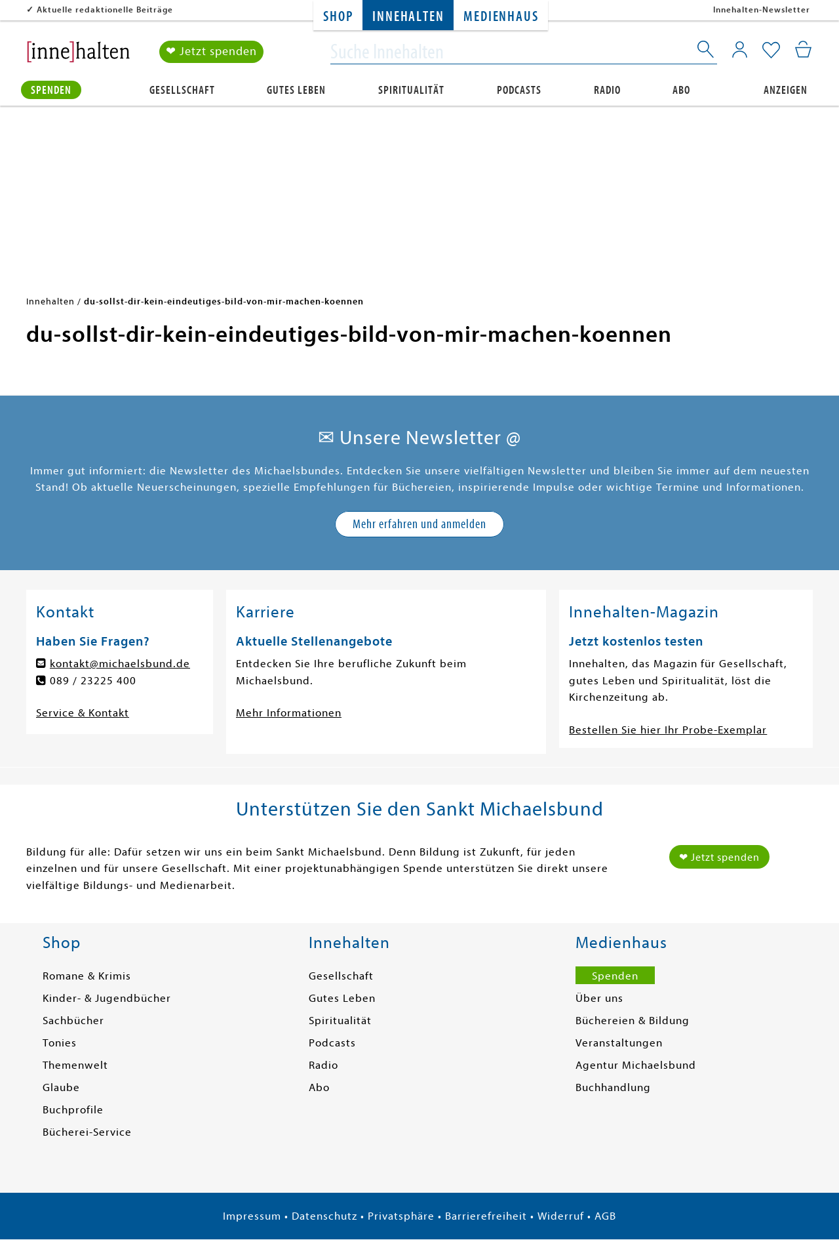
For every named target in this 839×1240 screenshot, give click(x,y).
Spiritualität (411, 89)
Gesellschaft (182, 89)
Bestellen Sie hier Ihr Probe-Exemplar (668, 730)
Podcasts (519, 89)
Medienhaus (500, 17)
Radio (607, 89)
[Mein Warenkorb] (803, 49)
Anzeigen (786, 89)
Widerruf (560, 1216)
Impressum (252, 1216)
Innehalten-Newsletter (761, 9)
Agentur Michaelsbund (636, 1065)
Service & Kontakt (82, 713)
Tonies (60, 1043)
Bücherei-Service (87, 1132)
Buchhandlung (613, 1087)
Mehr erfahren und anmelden (419, 523)
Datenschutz (324, 1216)
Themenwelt (75, 1065)
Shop (338, 17)
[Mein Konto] (739, 49)
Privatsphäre (401, 1216)
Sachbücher (73, 1020)
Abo (681, 89)
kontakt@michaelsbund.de (120, 663)
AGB (605, 1216)
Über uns (599, 998)
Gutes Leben (296, 89)
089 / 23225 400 (93, 680)
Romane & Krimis (87, 976)
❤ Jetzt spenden (211, 51)
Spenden (51, 89)
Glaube (61, 1087)
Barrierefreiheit (486, 1216)
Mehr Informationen (288, 713)
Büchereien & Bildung (633, 1020)
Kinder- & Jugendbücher (107, 998)
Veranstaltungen (619, 1043)
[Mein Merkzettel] (771, 50)
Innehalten (408, 17)
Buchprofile (73, 1110)
